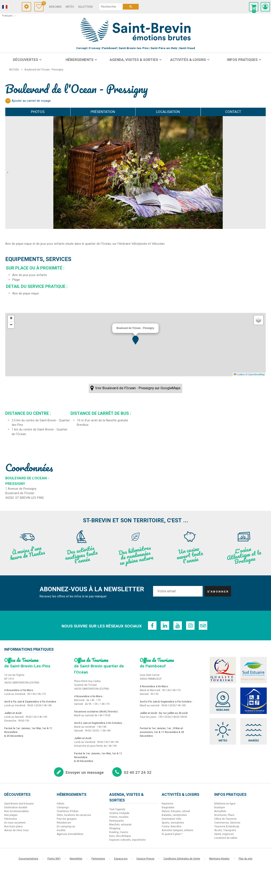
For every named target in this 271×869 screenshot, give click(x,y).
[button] (135, 340)
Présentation (103, 111)
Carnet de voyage (43, 3)
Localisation (168, 111)
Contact (233, 111)
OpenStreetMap (256, 374)
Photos (37, 111)
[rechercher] (110, 6)
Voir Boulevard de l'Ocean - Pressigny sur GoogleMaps (137, 388)
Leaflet (239, 374)
